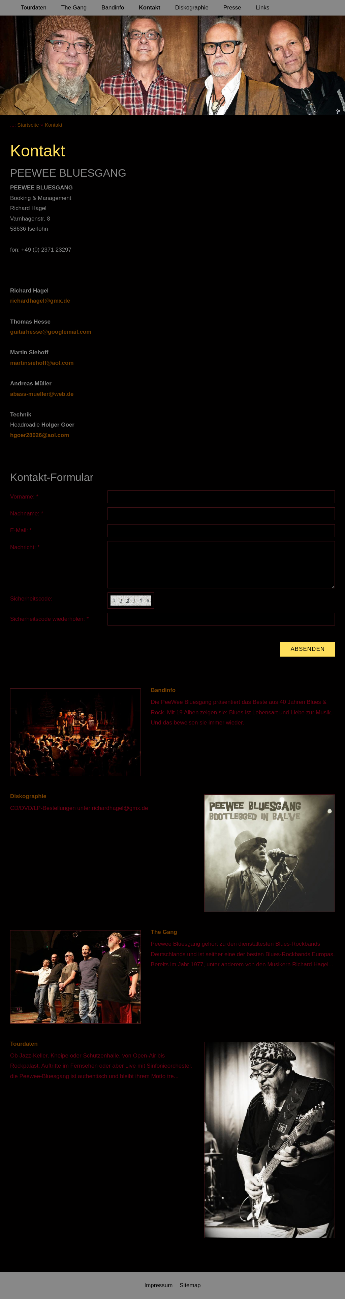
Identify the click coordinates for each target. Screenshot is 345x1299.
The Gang (164, 932)
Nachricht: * (25, 547)
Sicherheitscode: (31, 598)
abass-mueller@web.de (42, 394)
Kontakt (53, 125)
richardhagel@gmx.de (40, 301)
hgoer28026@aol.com (39, 435)
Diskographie (28, 796)
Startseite (28, 125)
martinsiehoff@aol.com (42, 363)
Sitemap (190, 1285)
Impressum (158, 1285)
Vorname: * (24, 496)
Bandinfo (163, 690)
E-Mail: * (21, 530)
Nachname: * (26, 513)
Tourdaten (24, 1044)
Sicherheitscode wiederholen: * (49, 619)
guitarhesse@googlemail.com (50, 332)
